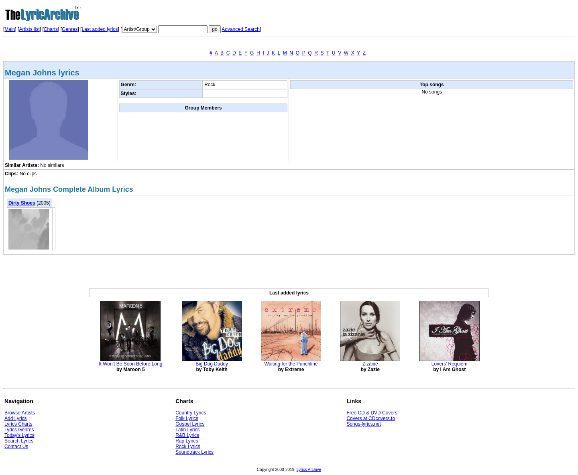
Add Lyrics (15, 418)
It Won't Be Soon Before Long (130, 364)
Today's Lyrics (19, 435)
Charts (51, 29)
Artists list (29, 29)
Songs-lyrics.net (363, 424)
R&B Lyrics (187, 435)
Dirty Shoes (21, 203)
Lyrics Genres (19, 429)
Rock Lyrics (187, 446)
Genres (69, 29)
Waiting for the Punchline (291, 364)
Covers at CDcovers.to (370, 418)
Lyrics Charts (18, 424)
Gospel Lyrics (189, 424)
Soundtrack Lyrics (194, 452)
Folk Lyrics (186, 418)
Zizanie (370, 364)
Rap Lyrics (186, 441)
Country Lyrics (190, 413)
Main (9, 29)
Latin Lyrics (187, 429)
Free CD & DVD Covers (371, 413)
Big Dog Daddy (211, 364)
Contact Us (16, 446)
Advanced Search (241, 29)
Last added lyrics (99, 29)
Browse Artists (19, 413)
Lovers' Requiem (449, 364)
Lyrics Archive (309, 469)
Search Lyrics (18, 441)
